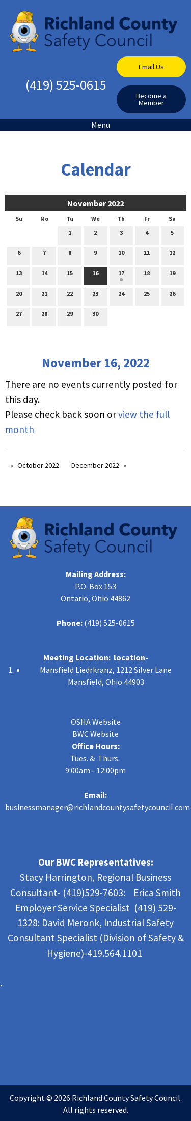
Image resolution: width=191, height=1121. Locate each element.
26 (172, 296)
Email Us (151, 66)
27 (19, 316)
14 (44, 275)
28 (44, 316)
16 (95, 275)
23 (95, 296)
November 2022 (95, 203)
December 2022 (95, 465)
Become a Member (151, 99)
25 (147, 296)
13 (19, 275)
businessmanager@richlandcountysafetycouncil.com (97, 807)
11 (147, 255)
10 (121, 255)
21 (44, 296)
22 (70, 296)
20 (19, 296)
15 (70, 275)
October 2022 (38, 465)
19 (172, 275)
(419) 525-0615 (65, 84)
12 (172, 255)
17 (121, 275)
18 (147, 275)
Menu (95, 124)
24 (121, 296)
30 (95, 316)
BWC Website (95, 734)
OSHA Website (96, 721)
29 (70, 316)
